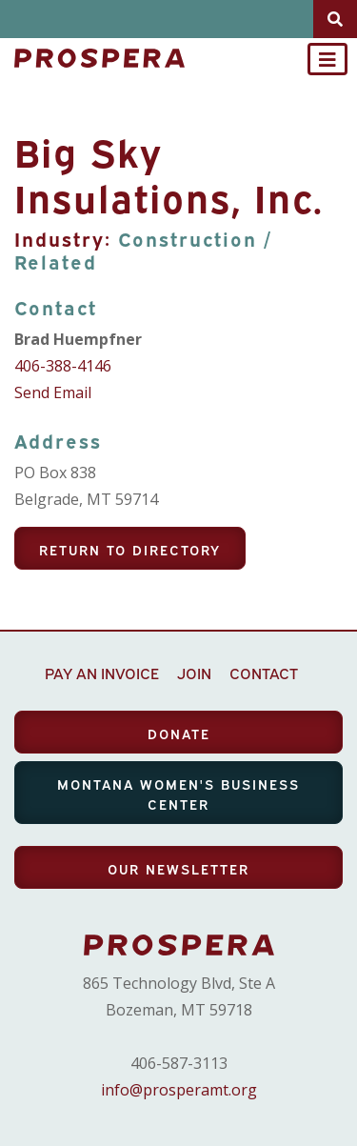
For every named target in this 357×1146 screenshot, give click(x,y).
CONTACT (263, 672)
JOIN (194, 672)
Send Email (52, 392)
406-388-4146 (62, 365)
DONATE (179, 733)
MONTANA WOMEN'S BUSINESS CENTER (178, 793)
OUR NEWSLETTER (178, 868)
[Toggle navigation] (327, 59)
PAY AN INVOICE (102, 672)
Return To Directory (130, 549)
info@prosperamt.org (179, 1089)
